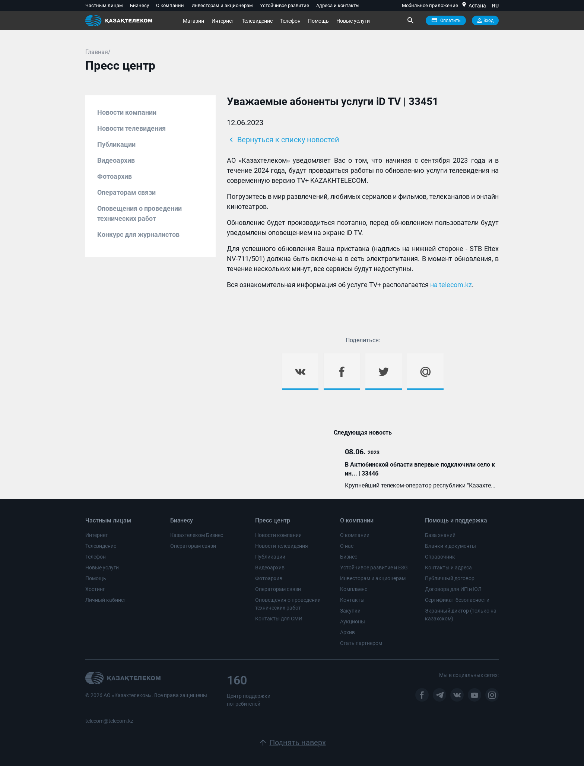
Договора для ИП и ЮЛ (453, 589)
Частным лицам (104, 5)
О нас (346, 546)
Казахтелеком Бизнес (196, 535)
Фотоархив (114, 176)
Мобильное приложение (430, 5)
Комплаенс (353, 589)
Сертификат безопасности (457, 600)
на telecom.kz (451, 285)
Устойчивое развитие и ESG (374, 567)
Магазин (193, 21)
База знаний (440, 535)
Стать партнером (361, 643)
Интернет (223, 21)
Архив (347, 632)
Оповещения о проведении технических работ (139, 213)
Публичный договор (450, 578)
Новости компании (126, 112)
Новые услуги (353, 21)
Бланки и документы (450, 546)
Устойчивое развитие (284, 5)
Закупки (350, 611)
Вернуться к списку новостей (283, 139)
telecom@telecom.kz (109, 721)
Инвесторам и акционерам (222, 5)
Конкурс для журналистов (138, 234)
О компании (170, 5)
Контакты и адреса (448, 567)
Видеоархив (116, 160)
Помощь (318, 21)
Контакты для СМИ (278, 619)
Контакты (352, 600)
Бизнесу (139, 5)
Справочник (440, 557)
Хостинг (95, 589)
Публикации (116, 144)
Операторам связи (126, 192)
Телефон (290, 21)
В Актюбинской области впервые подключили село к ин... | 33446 (420, 469)
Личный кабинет (105, 600)
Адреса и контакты (337, 5)
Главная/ (98, 51)
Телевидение (257, 21)
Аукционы (352, 621)
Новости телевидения (131, 128)
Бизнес (348, 557)
